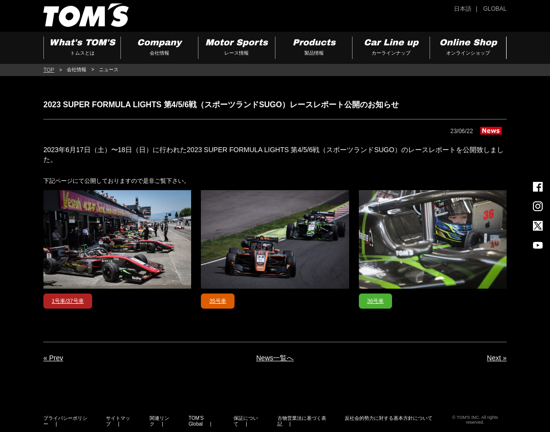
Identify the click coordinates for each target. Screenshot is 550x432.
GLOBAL (495, 8)
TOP (48, 70)
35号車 (217, 301)
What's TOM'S (82, 48)
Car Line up (391, 48)
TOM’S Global (196, 421)
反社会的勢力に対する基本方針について (388, 418)
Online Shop (468, 48)
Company (159, 48)
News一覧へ (275, 358)
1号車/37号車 (68, 301)
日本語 (462, 8)
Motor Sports (237, 48)
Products (314, 48)
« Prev (53, 358)
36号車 (375, 301)
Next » (497, 358)
